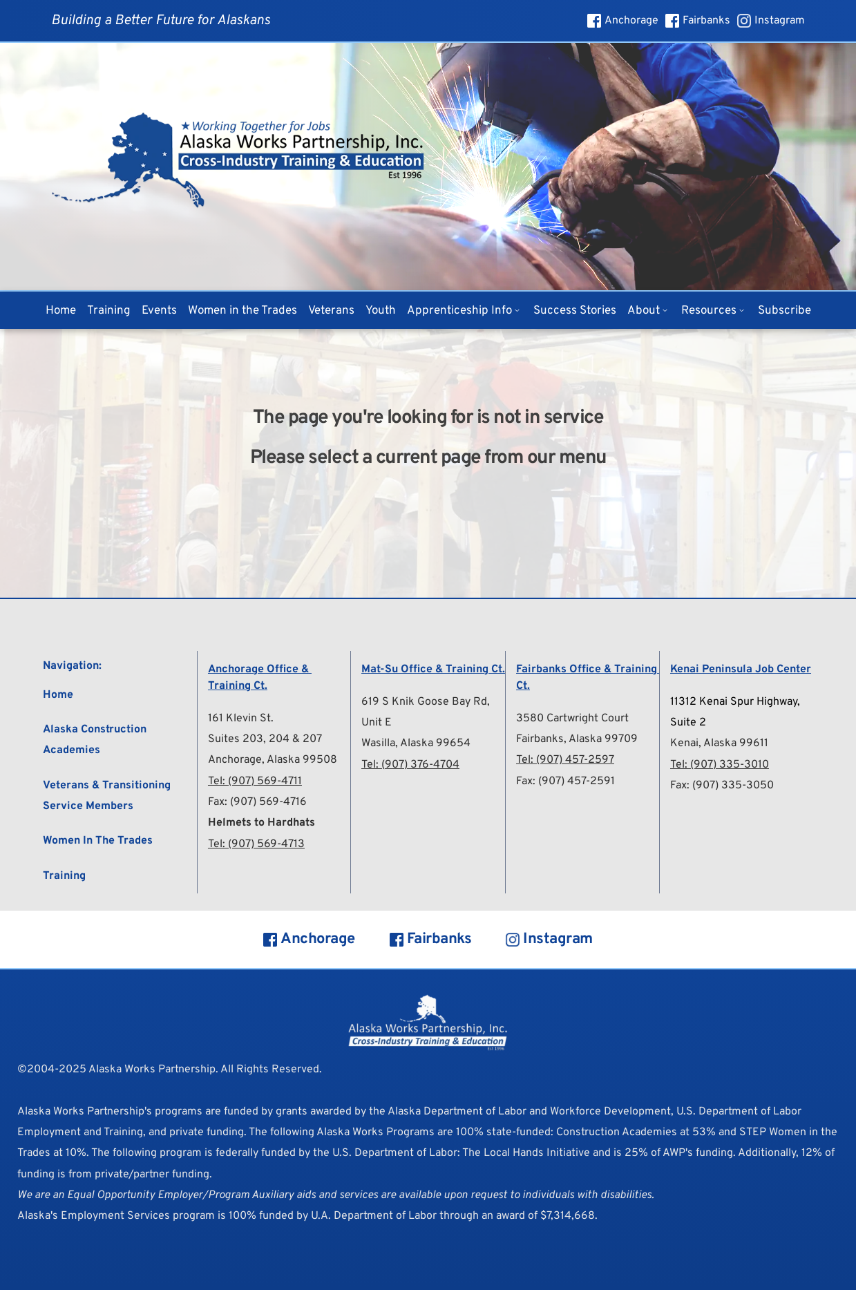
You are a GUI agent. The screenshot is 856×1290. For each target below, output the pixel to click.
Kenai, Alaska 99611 (719, 743)
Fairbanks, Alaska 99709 (577, 739)
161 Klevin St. (241, 718)
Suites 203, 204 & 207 (265, 739)
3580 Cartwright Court (572, 718)
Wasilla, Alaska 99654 (415, 743)
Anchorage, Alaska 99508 (272, 760)
